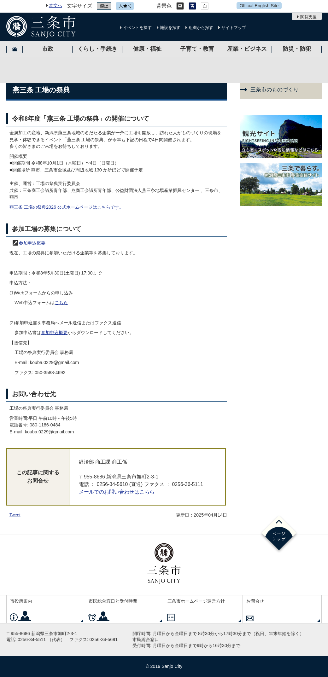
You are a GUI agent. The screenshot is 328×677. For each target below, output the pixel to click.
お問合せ (255, 601)
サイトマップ (233, 27)
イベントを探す (137, 27)
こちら (61, 302)
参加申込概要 (32, 243)
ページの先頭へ (279, 534)
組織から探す (201, 27)
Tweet (14, 514)
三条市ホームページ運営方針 (196, 601)
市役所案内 (21, 601)
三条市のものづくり (274, 90)
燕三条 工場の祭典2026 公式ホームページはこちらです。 (66, 207)
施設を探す (170, 27)
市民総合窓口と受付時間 (113, 601)
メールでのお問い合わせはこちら (117, 492)
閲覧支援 (308, 16)
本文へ (55, 5)
